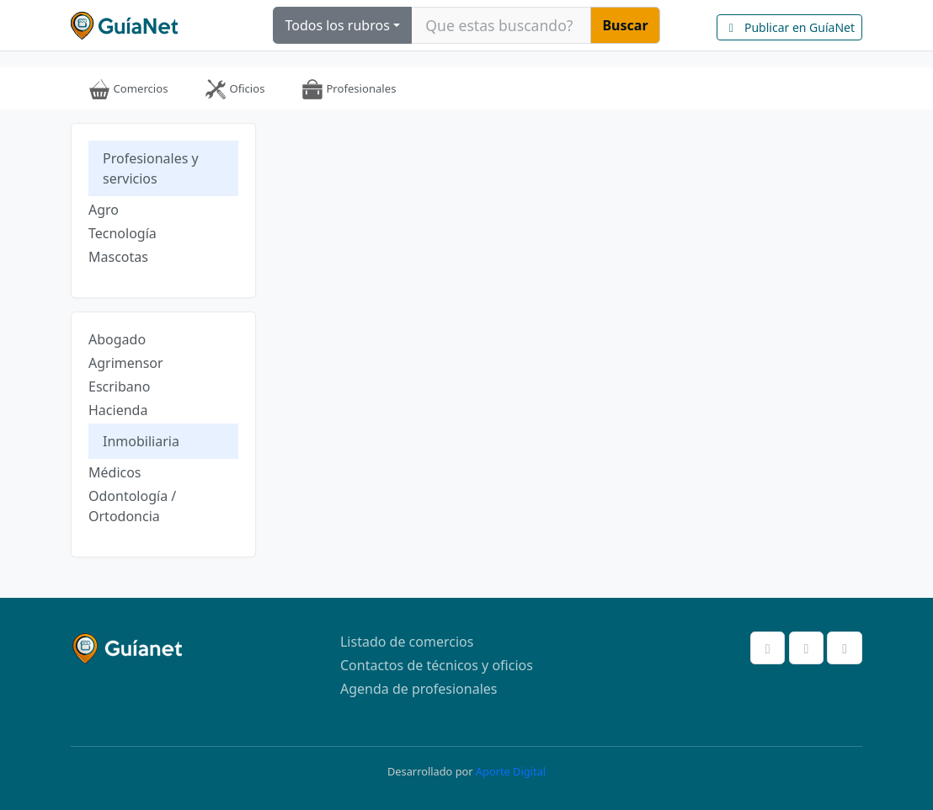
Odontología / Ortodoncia (132, 506)
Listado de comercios (406, 641)
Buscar (625, 25)
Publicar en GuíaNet (789, 27)
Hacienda (117, 410)
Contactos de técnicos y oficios (436, 665)
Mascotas (118, 257)
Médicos (114, 472)
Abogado (117, 339)
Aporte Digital (511, 771)
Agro (103, 209)
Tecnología (122, 233)
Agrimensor (125, 363)
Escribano (119, 386)
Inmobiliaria (141, 441)
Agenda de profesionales (418, 688)
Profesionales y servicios (151, 168)
